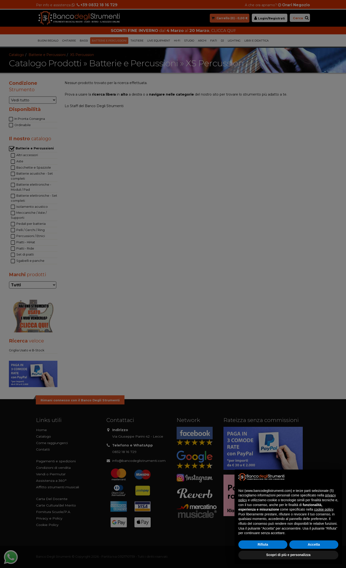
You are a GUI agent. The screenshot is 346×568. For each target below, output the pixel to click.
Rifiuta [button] (263, 544)
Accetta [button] (314, 544)
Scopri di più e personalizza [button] (288, 555)
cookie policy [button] (323, 509)
